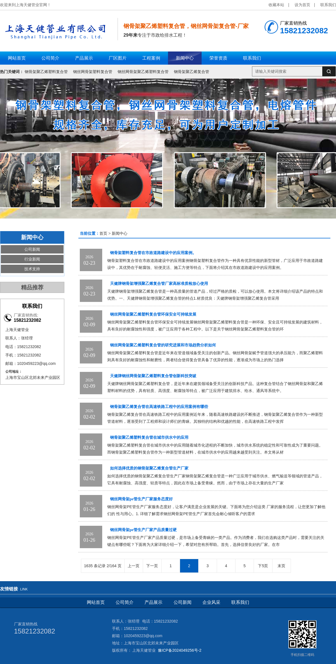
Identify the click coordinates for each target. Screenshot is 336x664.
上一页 (133, 566)
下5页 (263, 566)
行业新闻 (32, 259)
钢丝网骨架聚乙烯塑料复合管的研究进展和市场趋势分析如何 (163, 345)
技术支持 (32, 269)
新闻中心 (119, 233)
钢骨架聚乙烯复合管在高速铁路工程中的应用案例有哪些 (159, 407)
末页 (281, 566)
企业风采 (211, 602)
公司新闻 (32, 249)
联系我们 (328, 5)
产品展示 (153, 602)
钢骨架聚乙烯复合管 (191, 71)
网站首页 (96, 602)
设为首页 (302, 5)
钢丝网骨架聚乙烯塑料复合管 (143, 71)
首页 (103, 233)
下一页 (152, 566)
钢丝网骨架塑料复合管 (92, 71)
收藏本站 (276, 5)
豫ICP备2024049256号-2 (180, 650)
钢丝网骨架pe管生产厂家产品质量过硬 (143, 530)
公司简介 (125, 602)
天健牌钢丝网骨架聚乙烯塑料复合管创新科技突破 (153, 376)
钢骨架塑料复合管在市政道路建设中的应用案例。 (153, 253)
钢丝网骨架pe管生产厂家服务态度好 (141, 499)
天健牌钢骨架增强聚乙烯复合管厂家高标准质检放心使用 (159, 283)
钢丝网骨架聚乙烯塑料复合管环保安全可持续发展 (153, 314)
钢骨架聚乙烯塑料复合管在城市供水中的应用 (149, 437)
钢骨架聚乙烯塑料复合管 (46, 71)
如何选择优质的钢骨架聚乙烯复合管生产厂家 (149, 468)
